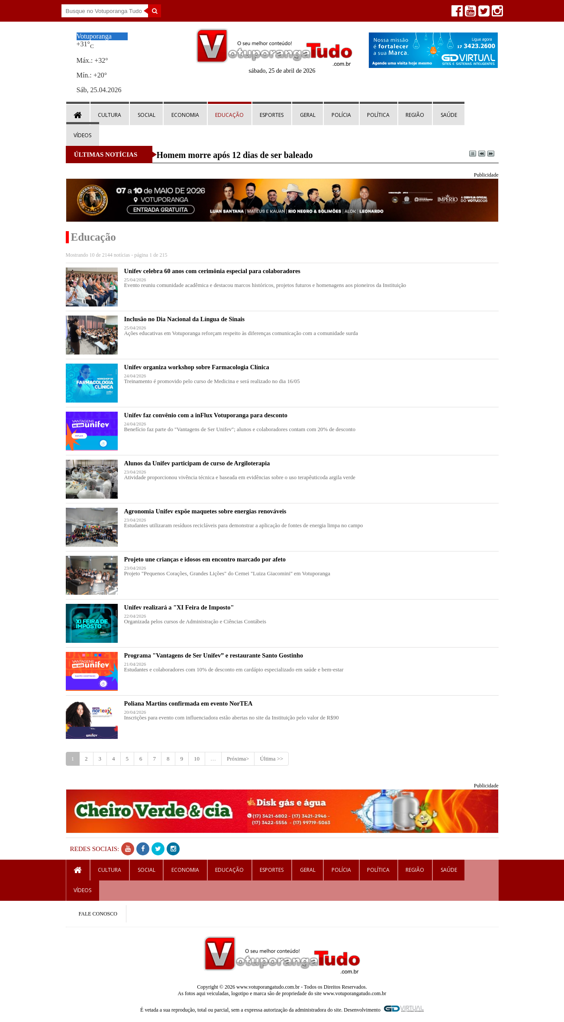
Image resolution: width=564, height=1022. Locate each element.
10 (197, 758)
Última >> (271, 758)
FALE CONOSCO (98, 914)
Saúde (449, 115)
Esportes (272, 115)
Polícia (341, 115)
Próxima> (238, 758)
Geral (308, 115)
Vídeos (82, 135)
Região (415, 115)
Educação (229, 115)
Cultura (109, 115)
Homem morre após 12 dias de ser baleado (235, 155)
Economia (185, 115)
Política (378, 115)
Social (146, 115)
